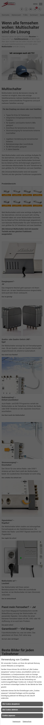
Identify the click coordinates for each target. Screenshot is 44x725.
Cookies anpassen (8, 715)
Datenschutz (27, 721)
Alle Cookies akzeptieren (11, 704)
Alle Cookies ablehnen (10, 710)
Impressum (16, 721)
